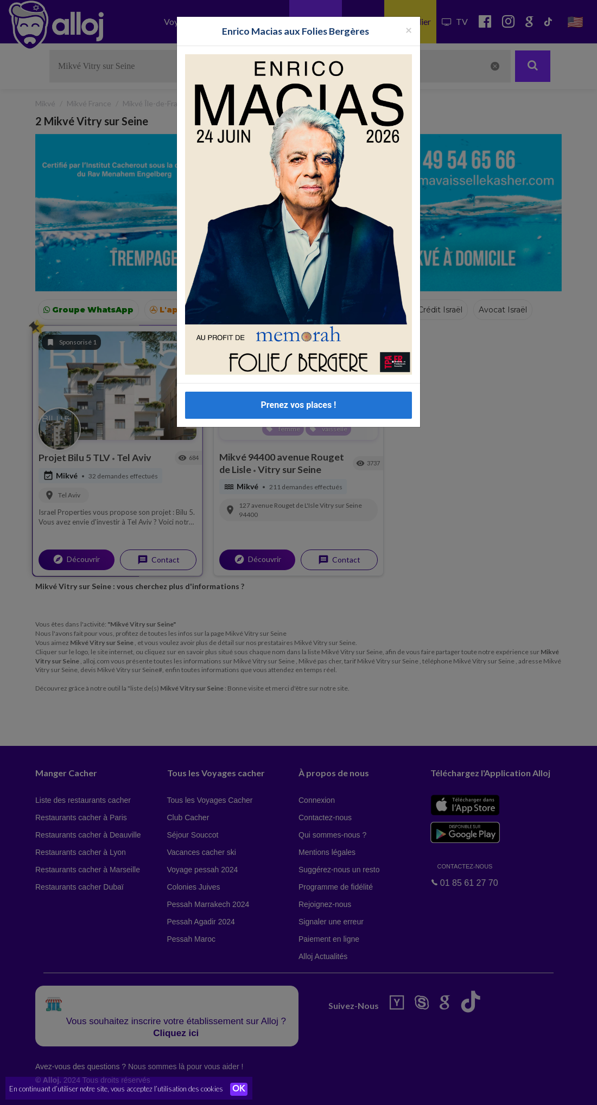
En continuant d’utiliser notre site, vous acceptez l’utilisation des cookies (116, 1088)
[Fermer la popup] (408, 29)
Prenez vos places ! (298, 405)
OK (238, 1089)
